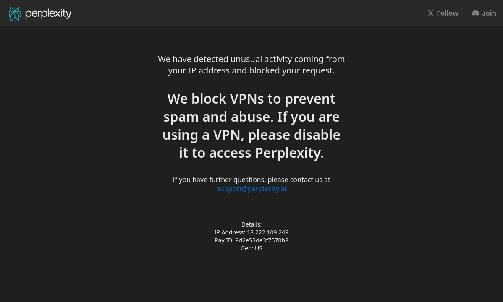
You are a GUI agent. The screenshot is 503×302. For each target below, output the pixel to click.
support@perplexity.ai (251, 188)
